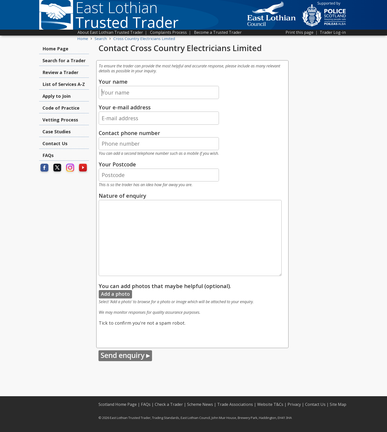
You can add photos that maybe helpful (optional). (165, 286)
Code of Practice (60, 108)
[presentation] (136, 336)
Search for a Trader (64, 60)
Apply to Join (56, 96)
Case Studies (56, 132)
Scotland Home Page (117, 404)
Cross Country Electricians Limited (144, 38)
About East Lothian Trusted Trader (110, 32)
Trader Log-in (333, 32)
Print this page (299, 32)
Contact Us (54, 143)
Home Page (55, 49)
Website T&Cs (270, 404)
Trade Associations (235, 404)
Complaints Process (168, 32)
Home (82, 38)
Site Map (338, 404)
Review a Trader (60, 72)
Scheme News (200, 404)
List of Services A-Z (63, 84)
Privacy (294, 404)
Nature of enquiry (122, 195)
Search (101, 38)
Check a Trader (169, 404)
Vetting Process (60, 120)
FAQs (48, 155)
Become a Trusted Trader (218, 32)
